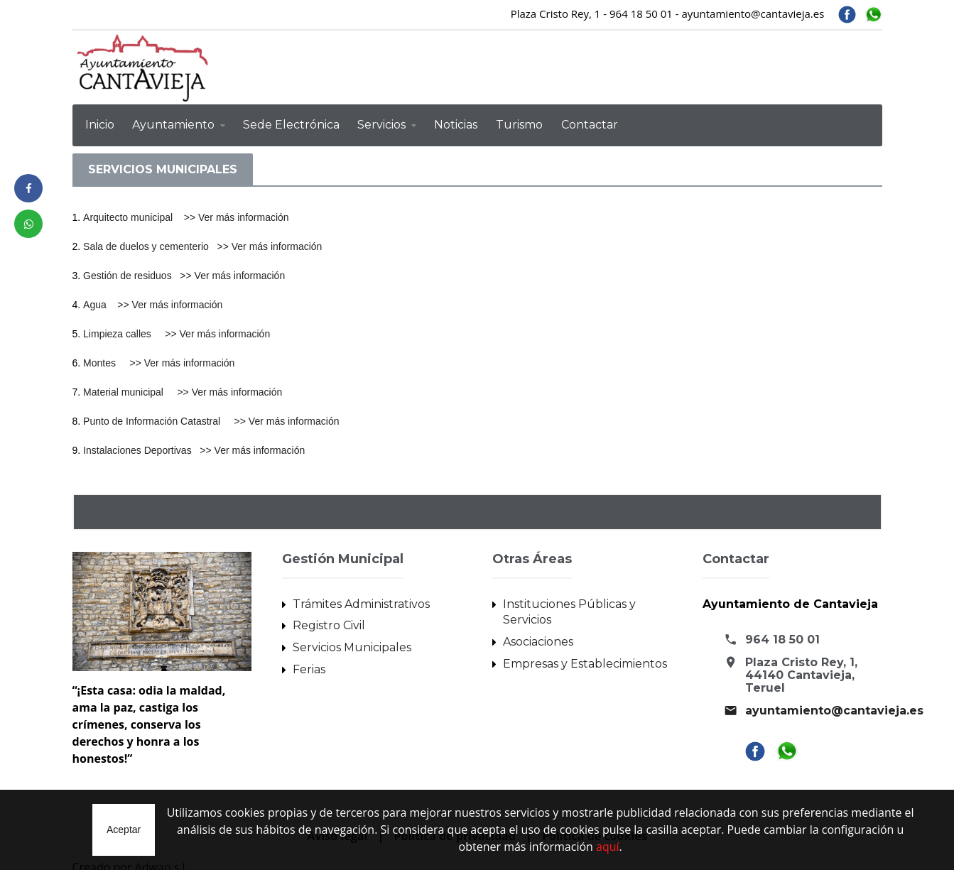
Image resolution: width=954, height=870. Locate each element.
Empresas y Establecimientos (585, 657)
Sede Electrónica (291, 124)
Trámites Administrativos (361, 597)
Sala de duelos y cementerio (150, 245)
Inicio (99, 124)
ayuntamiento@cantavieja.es (834, 705)
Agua (99, 302)
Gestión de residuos (131, 274)
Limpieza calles (124, 331)
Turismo (519, 124)
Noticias (455, 124)
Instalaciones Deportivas (141, 444)
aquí (607, 847)
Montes (106, 359)
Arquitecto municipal (132, 217)
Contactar (589, 124)
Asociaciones (538, 635)
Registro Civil (329, 619)
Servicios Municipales (352, 641)
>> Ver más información (235, 217)
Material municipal (130, 387)
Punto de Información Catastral (158, 416)
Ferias (309, 663)
